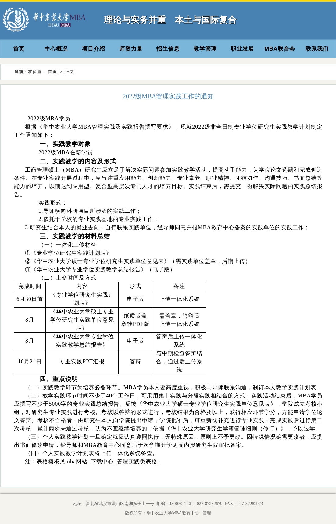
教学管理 (205, 49)
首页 (19, 49)
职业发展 (242, 49)
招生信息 (168, 49)
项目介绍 (93, 49)
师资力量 (130, 49)
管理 (205, 512)
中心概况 (56, 49)
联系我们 (317, 49)
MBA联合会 (280, 49)
